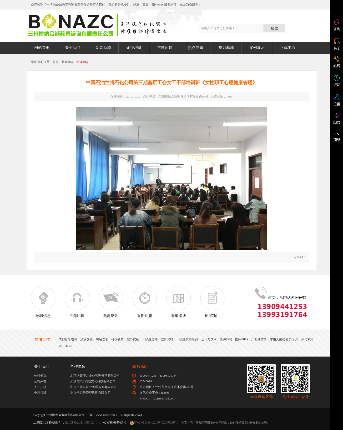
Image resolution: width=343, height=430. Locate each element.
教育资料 (167, 339)
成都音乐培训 (68, 339)
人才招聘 (40, 387)
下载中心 (287, 48)
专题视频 (40, 392)
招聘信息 (43, 302)
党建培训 (110, 302)
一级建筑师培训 (187, 339)
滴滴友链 (86, 339)
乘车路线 (178, 302)
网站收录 (102, 339)
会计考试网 (209, 339)
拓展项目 (212, 302)
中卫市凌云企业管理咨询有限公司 (93, 387)
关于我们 (72, 48)
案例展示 (257, 48)
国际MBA (241, 339)
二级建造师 (150, 339)
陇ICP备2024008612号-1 (82, 422)
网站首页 (42, 48)
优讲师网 (226, 339)
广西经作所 (259, 339)
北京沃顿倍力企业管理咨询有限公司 (95, 375)
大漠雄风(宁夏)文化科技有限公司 (93, 381)
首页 (56, 62)
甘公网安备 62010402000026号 (156, 422)
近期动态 (144, 302)
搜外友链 (133, 339)
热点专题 (195, 48)
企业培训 (134, 48)
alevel (68, 346)
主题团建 (164, 48)
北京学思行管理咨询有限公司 (90, 392)
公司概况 (40, 375)
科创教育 (117, 339)
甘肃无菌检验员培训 (284, 339)
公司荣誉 (40, 381)
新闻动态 (103, 48)
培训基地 (226, 48)
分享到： (299, 257)
